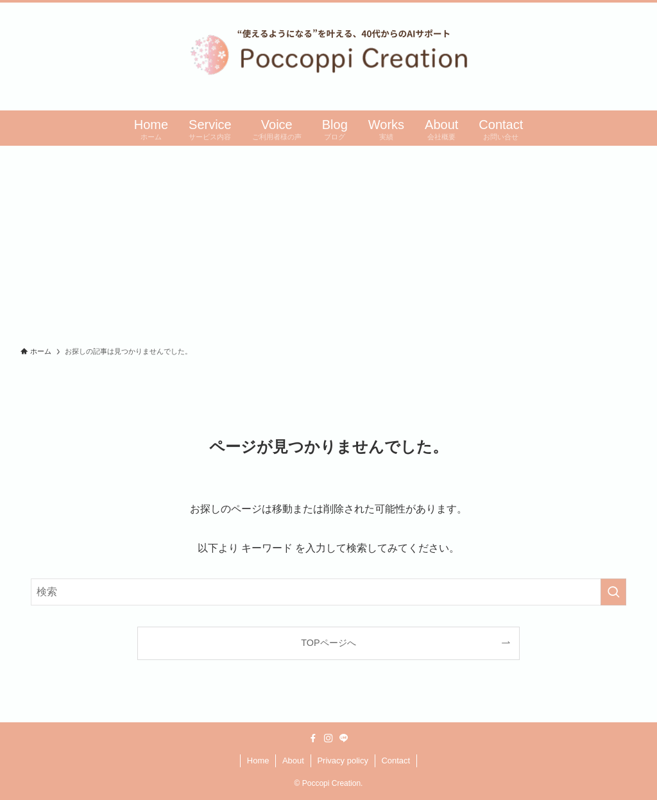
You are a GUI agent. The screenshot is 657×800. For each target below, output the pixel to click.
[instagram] (328, 738)
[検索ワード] (328, 591)
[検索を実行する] (613, 591)
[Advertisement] (328, 242)
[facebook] (313, 738)
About (293, 760)
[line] (344, 738)
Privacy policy (342, 760)
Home (258, 760)
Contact (395, 760)
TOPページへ (328, 643)
